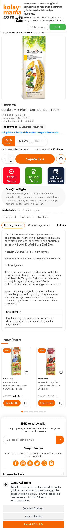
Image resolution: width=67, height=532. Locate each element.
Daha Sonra (38, 27)
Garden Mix (8, 105)
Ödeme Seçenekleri (39, 225)
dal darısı (11, 321)
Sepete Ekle (35, 159)
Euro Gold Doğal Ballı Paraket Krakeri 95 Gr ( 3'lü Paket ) (49, 385)
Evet (57, 27)
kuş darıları (33, 318)
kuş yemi (22, 321)
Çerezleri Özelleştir (33, 508)
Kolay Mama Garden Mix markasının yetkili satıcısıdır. (30, 132)
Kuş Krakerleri (56, 149)
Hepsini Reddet (33, 516)
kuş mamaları (13, 324)
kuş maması (34, 321)
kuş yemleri (47, 321)
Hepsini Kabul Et (33, 524)
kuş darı (22, 318)
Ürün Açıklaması (13, 225)
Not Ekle (42, 217)
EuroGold (8, 378)
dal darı (49, 318)
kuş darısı (11, 318)
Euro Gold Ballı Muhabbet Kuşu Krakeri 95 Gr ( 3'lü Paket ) (15, 385)
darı (42, 318)
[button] (22, 411)
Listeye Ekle (9, 217)
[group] (33, 68)
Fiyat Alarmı (26, 217)
